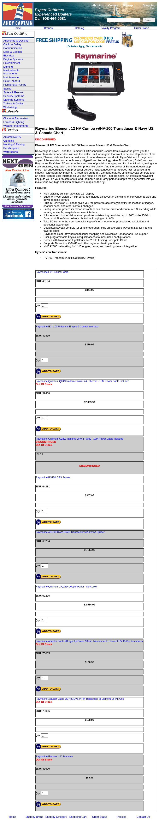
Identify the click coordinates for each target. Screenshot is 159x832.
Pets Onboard (11, 80)
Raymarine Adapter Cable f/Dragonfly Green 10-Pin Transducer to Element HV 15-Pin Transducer (89, 641)
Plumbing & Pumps (14, 84)
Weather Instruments (15, 125)
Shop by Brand (34, 816)
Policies (121, 816)
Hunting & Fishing (14, 144)
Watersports (10, 151)
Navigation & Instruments (11, 72)
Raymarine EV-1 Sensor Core (52, 272)
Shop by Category (56, 816)
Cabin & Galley (12, 44)
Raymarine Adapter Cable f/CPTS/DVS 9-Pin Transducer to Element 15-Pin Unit (80, 698)
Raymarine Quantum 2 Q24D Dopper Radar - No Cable (66, 586)
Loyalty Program (110, 28)
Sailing (7, 88)
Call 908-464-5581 (50, 19)
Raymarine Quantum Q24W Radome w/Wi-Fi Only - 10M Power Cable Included (79, 438)
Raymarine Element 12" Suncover (54, 756)
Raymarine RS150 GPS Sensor (53, 477)
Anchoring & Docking (15, 40)
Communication (12, 48)
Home (17, 28)
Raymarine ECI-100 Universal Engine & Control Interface (67, 326)
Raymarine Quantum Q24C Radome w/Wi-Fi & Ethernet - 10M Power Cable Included (82, 381)
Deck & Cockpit (12, 51)
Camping (8, 140)
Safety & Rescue (13, 92)
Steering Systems (13, 99)
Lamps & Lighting (13, 122)
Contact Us (143, 816)
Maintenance (11, 77)
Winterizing (10, 107)
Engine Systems (13, 59)
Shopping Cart (78, 816)
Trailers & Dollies (13, 103)
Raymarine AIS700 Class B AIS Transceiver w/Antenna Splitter (70, 532)
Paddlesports (11, 148)
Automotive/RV (12, 136)
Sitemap (127, 5)
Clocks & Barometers (16, 118)
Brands (48, 28)
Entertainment (11, 62)
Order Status (141, 28)
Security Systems (13, 96)
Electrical (8, 55)
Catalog (79, 28)
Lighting (8, 66)
